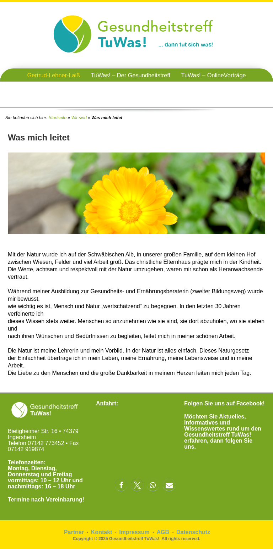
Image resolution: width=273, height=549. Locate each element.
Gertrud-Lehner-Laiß (53, 75)
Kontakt (101, 532)
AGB (163, 532)
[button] (121, 485)
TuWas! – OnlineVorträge (213, 75)
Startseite (57, 117)
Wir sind (78, 117)
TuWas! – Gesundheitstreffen (136, 88)
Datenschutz (193, 532)
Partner (74, 532)
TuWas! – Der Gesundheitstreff (130, 75)
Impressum (134, 532)
